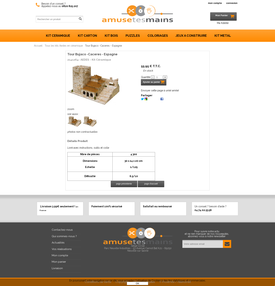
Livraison (57, 268)
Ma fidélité (223, 23)
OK (137, 283)
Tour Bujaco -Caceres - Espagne (92, 54)
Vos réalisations (62, 249)
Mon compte (60, 255)
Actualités (58, 242)
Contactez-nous (62, 229)
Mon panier (59, 261)
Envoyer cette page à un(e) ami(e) (160, 90)
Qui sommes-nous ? (64, 236)
